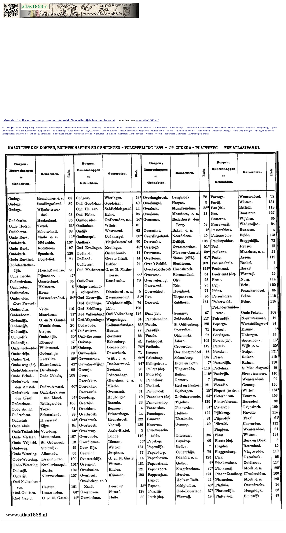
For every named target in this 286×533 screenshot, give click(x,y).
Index (206, 133)
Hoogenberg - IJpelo (266, 127)
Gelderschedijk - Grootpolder (182, 127)
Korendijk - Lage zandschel (69, 130)
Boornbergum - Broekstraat (62, 127)
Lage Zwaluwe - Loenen (97, 130)
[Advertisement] (158, 60)
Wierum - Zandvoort (165, 133)
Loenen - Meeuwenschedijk (124, 130)
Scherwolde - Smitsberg (28, 133)
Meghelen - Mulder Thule (151, 130)
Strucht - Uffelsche (74, 133)
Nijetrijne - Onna (193, 130)
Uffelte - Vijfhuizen (94, 133)
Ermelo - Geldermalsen (155, 127)
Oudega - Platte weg (233, 130)
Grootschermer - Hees (209, 127)
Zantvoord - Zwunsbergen (189, 133)
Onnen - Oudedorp (212, 130)
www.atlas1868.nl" (147, 120)
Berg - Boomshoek (38, 127)
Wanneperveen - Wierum (141, 133)
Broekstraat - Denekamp (89, 127)
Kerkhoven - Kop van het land (40, 130)
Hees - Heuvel (228, 127)
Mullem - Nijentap (175, 130)
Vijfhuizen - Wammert (116, 133)
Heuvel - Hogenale (245, 127)
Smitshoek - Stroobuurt (52, 133)
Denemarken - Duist (112, 127)
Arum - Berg (21, 127)
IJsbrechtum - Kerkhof (13, 130)
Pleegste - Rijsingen (254, 130)
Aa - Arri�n (8, 127)
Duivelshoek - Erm (133, 127)
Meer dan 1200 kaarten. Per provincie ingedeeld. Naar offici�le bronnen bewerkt (59, 120)
